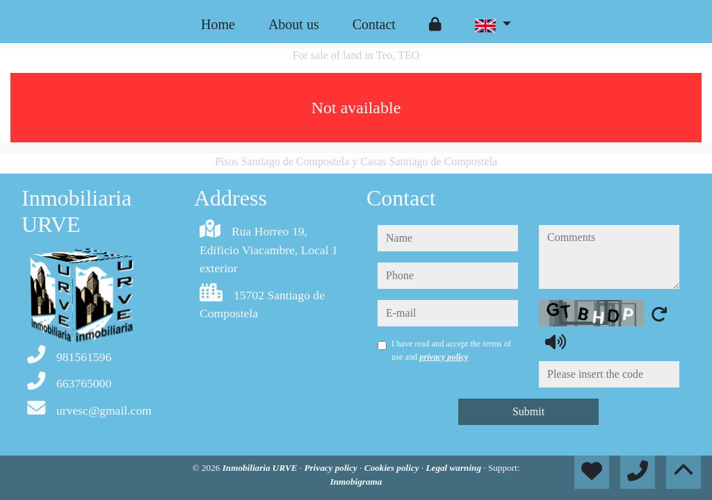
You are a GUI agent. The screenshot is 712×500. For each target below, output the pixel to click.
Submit (528, 411)
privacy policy (443, 357)
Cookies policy (392, 467)
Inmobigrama (356, 481)
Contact (374, 24)
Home (218, 24)
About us (293, 24)
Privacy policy (331, 467)
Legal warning (454, 467)
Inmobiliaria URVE (261, 467)
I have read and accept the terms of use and (451, 350)
